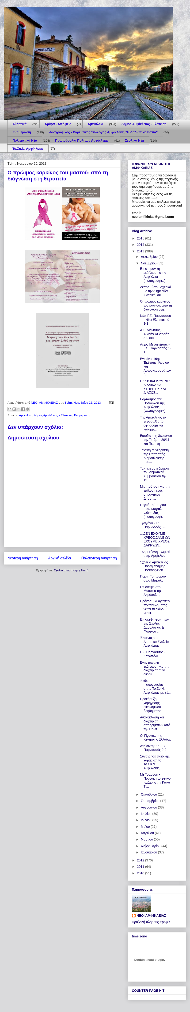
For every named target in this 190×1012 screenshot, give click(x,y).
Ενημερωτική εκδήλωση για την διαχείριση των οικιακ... (154, 668)
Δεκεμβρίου (149, 257)
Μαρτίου (147, 839)
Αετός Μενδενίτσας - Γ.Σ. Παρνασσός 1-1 (155, 348)
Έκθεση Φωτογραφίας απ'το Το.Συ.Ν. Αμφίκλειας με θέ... (155, 686)
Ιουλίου (146, 814)
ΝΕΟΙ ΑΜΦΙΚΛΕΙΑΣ (151, 915)
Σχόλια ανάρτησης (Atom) (71, 570)
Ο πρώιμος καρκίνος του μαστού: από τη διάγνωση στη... (156, 305)
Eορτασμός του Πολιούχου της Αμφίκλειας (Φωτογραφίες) (152, 405)
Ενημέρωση (21, 132)
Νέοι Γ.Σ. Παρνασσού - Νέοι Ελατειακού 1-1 (155, 320)
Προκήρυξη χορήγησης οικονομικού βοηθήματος (150, 705)
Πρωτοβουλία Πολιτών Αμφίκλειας (82, 140)
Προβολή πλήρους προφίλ (151, 922)
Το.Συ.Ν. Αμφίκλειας (27, 149)
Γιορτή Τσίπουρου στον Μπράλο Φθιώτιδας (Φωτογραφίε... (153, 510)
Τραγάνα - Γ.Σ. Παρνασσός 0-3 (153, 525)
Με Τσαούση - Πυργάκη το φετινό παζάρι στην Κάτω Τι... (155, 780)
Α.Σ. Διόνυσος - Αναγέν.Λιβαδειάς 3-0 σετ (154, 334)
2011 (141, 867)
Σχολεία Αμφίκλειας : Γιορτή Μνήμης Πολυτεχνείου (155, 566)
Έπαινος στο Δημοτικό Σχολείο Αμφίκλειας (154, 642)
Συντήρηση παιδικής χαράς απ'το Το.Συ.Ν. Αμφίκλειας (155, 762)
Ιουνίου (146, 820)
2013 (141, 251)
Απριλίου (148, 833)
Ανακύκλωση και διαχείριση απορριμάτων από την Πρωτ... (155, 723)
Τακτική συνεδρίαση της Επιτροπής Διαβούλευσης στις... (154, 456)
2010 (141, 873)
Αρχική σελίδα (59, 558)
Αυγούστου (149, 807)
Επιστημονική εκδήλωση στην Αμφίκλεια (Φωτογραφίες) (153, 274)
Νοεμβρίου (149, 263)
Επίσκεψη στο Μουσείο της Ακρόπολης (151, 591)
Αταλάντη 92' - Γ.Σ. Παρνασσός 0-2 (153, 748)
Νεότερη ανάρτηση (23, 558)
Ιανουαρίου (149, 852)
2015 (141, 238)
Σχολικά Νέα (134, 140)
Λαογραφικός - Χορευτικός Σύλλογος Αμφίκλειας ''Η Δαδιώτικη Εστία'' (103, 132)
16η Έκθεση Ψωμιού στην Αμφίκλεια (155, 554)
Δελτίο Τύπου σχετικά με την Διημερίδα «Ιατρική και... (155, 291)
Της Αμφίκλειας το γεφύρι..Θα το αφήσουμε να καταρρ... (153, 423)
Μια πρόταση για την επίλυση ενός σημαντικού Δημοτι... (155, 492)
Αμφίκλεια (95, 124)
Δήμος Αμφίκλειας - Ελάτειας (143, 124)
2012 (141, 860)
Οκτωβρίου (149, 794)
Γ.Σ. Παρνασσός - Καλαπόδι (152, 654)
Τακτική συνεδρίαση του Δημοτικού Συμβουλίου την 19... (154, 474)
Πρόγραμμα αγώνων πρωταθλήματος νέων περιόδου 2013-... (155, 607)
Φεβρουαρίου (151, 846)
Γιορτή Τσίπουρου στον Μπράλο (153, 578)
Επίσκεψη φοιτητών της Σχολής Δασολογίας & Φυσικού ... (154, 625)
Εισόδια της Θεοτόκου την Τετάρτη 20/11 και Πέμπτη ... (156, 440)
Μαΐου (146, 827)
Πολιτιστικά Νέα (24, 140)
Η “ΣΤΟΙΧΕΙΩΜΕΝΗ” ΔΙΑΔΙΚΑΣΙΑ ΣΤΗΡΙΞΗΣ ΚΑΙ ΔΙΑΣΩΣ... (155, 386)
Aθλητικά (19, 124)
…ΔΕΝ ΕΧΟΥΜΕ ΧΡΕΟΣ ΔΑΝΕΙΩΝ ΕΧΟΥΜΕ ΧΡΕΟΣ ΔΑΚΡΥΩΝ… (155, 539)
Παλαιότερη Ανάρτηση (99, 558)
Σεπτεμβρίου (150, 801)
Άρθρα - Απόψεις (58, 124)
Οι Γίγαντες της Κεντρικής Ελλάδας (155, 737)
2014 (141, 245)
